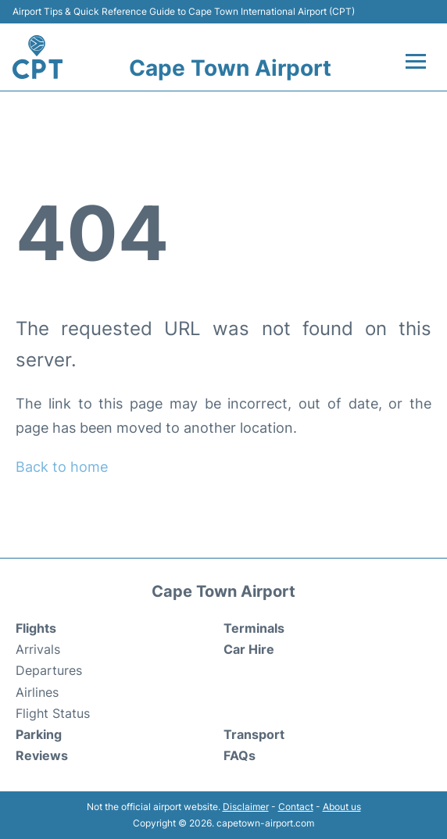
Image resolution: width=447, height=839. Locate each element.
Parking (39, 734)
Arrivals (38, 649)
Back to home (62, 467)
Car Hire (249, 649)
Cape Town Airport (230, 68)
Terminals (254, 628)
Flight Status (53, 713)
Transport (254, 734)
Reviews (42, 755)
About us (342, 806)
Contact (295, 806)
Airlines (37, 692)
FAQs (240, 755)
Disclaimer (246, 806)
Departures (49, 670)
